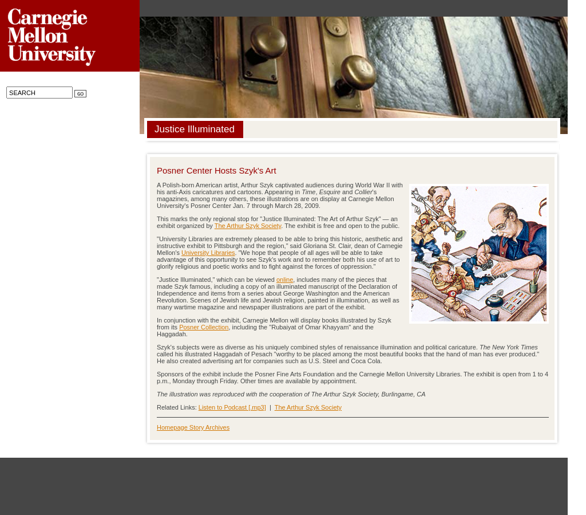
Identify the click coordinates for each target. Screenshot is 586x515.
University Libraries (208, 252)
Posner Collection (203, 327)
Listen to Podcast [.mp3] (232, 407)
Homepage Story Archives (193, 427)
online (284, 279)
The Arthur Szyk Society (248, 225)
